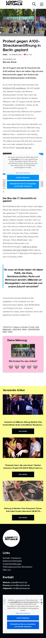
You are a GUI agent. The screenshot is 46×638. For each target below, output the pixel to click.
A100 (32, 327)
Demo (10, 331)
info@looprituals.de (21, 588)
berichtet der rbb (23, 147)
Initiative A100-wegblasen (14, 88)
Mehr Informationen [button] (23, 173)
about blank (16, 329)
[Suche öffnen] (34, 4)
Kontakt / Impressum (12, 558)
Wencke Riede (10, 62)
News (16, 327)
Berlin (24, 329)
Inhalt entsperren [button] (23, 177)
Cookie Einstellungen (12, 564)
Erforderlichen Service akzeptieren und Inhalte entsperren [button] (23, 185)
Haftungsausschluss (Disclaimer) (17, 567)
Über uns (7, 570)
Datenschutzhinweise (12, 561)
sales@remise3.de (19, 582)
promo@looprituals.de (20, 585)
